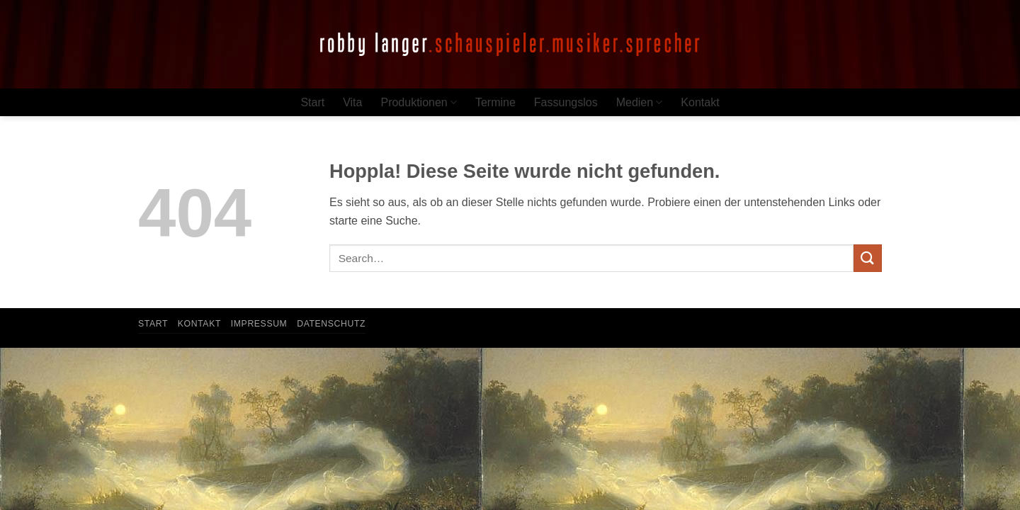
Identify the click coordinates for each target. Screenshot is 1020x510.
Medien (639, 102)
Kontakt (700, 102)
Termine (495, 102)
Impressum (259, 324)
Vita (352, 102)
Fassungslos (566, 102)
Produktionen (418, 102)
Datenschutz (331, 324)
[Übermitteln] (868, 258)
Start (312, 102)
